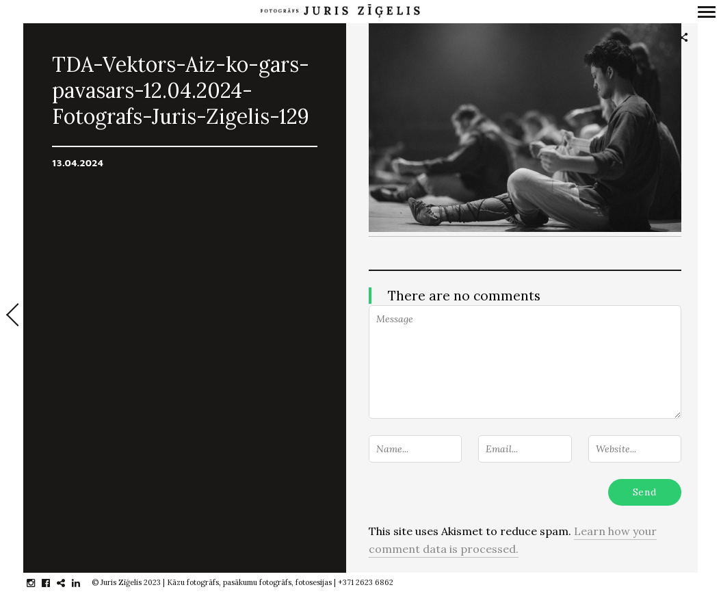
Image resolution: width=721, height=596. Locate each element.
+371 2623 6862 (365, 582)
